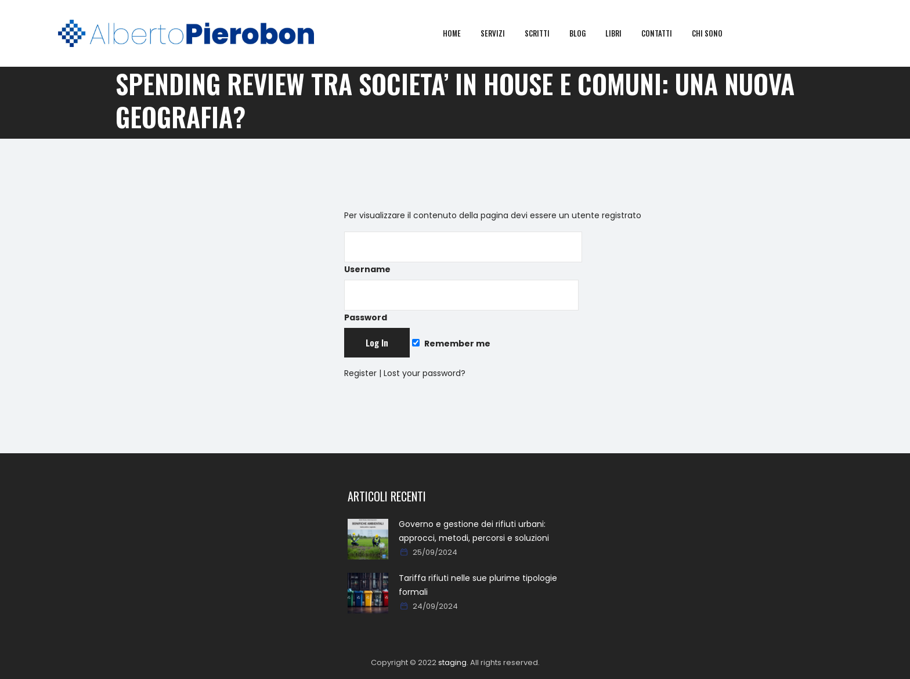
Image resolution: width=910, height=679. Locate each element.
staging (452, 662)
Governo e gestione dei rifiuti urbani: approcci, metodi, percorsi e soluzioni (474, 531)
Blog (586, 33)
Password (461, 301)
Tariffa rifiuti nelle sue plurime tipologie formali (478, 585)
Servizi (501, 33)
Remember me (451, 343)
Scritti (545, 33)
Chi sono (715, 33)
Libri (622, 33)
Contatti (665, 33)
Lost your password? (424, 373)
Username (463, 253)
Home (461, 33)
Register (360, 373)
